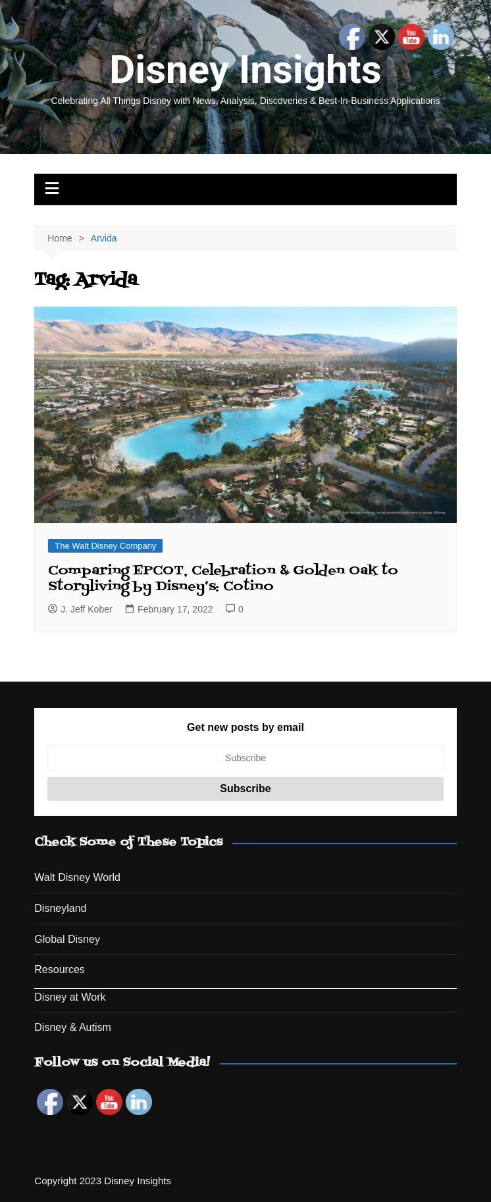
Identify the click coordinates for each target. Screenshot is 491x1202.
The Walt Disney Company (105, 546)
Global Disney (67, 939)
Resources (59, 969)
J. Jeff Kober (80, 609)
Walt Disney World (77, 877)
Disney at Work (69, 997)
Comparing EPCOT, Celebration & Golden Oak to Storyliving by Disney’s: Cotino (223, 579)
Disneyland (60, 908)
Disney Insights (245, 69)
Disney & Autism (72, 1027)
